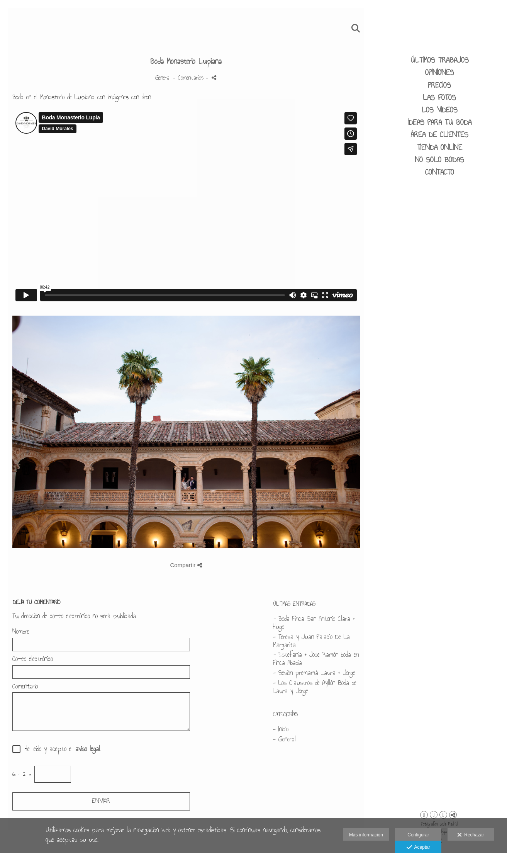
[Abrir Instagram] (424, 815)
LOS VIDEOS (440, 110)
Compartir (186, 565)
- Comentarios (189, 77)
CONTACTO (439, 172)
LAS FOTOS (439, 97)
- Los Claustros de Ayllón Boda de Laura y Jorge (314, 687)
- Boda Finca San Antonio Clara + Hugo (314, 622)
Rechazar (470, 835)
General (163, 77)
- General (284, 739)
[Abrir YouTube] (443, 815)
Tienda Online (439, 147)
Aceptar (418, 848)
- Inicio (280, 729)
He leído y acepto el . (60, 749)
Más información (366, 835)
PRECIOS (439, 85)
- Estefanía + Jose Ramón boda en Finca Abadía (316, 658)
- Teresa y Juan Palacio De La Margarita (311, 641)
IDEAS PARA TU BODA (439, 122)
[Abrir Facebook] (433, 815)
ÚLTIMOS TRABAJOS (439, 60)
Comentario (25, 687)
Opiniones (439, 72)
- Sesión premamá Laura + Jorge (314, 673)
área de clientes (439, 134)
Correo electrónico (32, 659)
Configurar (418, 835)
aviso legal (87, 749)
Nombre (20, 632)
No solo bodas (439, 159)
